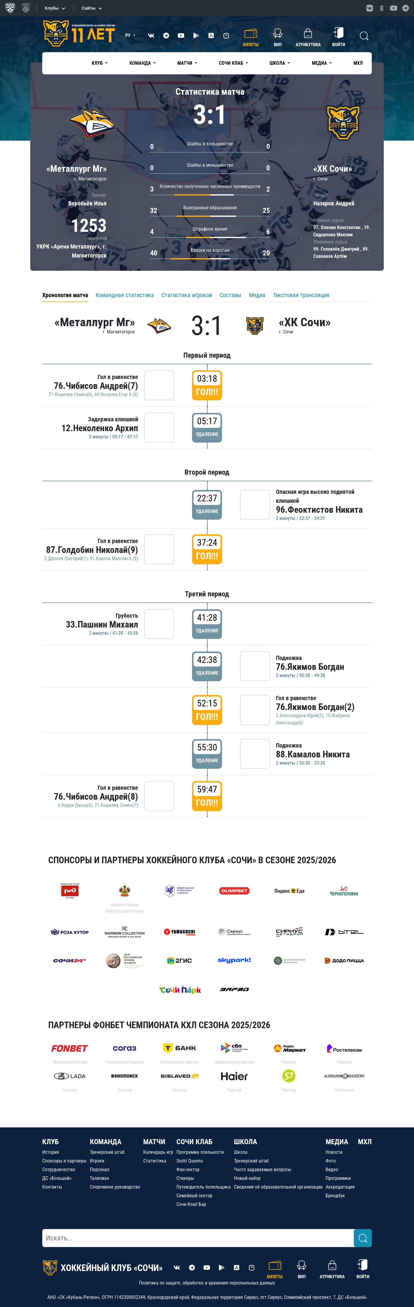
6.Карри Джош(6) (75, 805)
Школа (240, 1152)
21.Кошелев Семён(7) (116, 805)
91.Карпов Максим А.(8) (114, 558)
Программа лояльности (200, 1152)
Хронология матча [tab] (65, 295)
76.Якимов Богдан (310, 666)
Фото (331, 1161)
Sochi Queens (189, 1161)
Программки (338, 1178)
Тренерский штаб (107, 1152)
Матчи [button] (185, 63)
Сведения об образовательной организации (278, 1187)
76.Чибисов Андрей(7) (96, 385)
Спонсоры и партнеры (64, 1161)
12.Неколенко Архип (99, 428)
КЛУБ (50, 1142)
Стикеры (185, 1178)
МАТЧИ (154, 1142)
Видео (332, 1169)
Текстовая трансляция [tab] (301, 295)
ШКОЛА (245, 1142)
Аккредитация (340, 1187)
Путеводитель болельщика (203, 1187)
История (50, 1152)
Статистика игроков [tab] (186, 295)
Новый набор (247, 1178)
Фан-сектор (188, 1169)
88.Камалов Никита (313, 754)
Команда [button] (140, 63)
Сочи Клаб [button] (231, 63)
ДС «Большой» (57, 1178)
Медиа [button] (320, 63)
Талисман (99, 1178)
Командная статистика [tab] (125, 295)
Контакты (52, 1187)
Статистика (154, 1161)
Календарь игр (158, 1152)
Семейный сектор (194, 1195)
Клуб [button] (98, 63)
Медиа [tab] (257, 295)
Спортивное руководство (115, 1187)
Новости (334, 1152)
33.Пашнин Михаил (102, 624)
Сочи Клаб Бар (191, 1204)
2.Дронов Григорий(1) (66, 558)
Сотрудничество (58, 1169)
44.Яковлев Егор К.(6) (116, 394)
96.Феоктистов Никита (319, 509)
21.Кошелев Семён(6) (70, 394)
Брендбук (335, 1195)
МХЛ (358, 63)
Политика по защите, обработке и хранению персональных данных (207, 1283)
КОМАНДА (105, 1142)
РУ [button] (128, 35)
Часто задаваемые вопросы (262, 1169)
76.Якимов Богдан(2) (315, 707)
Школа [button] (278, 63)
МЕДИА (337, 1142)
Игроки (97, 1161)
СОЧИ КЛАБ (194, 1142)
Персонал (99, 1169)
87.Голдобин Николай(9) (92, 550)
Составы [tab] (230, 295)
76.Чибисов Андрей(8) (96, 796)
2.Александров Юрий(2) (300, 715)
